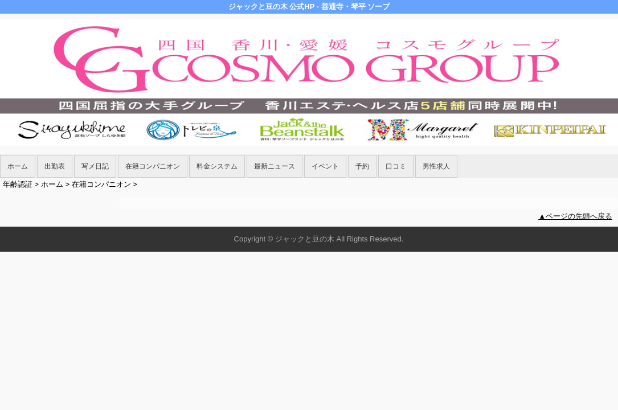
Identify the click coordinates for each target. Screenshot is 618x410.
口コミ (396, 166)
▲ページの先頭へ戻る (575, 216)
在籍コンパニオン (152, 166)
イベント (325, 166)
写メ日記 (95, 166)
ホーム (17, 166)
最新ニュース (274, 166)
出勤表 (54, 166)
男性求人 (436, 166)
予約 (362, 166)
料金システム (217, 166)
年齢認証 (17, 184)
